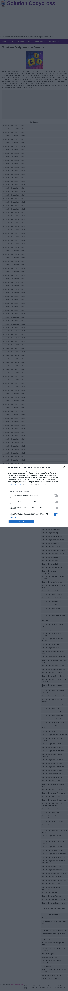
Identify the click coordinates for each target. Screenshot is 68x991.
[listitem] (34, 492)
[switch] (56, 495)
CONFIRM (21, 521)
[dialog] (34, 495)
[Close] (64, 467)
